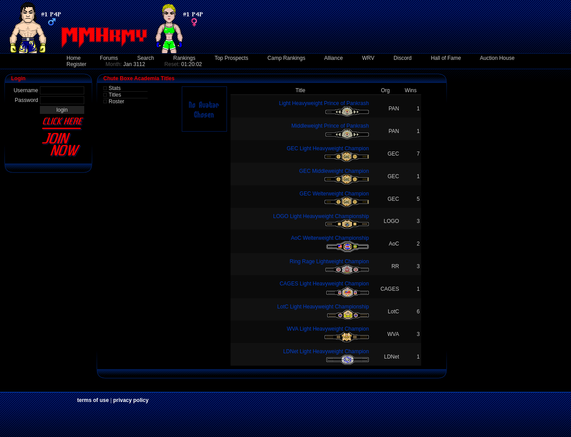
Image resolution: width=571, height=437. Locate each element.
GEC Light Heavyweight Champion (328, 148)
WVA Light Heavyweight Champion (328, 329)
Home (73, 58)
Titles (115, 95)
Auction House (497, 58)
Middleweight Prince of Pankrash (330, 126)
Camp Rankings (286, 58)
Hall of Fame (446, 58)
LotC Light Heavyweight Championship (323, 307)
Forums (109, 58)
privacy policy (131, 400)
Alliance (333, 58)
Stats (115, 88)
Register (76, 64)
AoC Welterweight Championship (330, 238)
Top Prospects (231, 58)
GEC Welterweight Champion (334, 194)
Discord (403, 58)
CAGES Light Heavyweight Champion (324, 284)
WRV (368, 58)
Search (145, 58)
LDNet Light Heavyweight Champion (326, 351)
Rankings (184, 58)
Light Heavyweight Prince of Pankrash (324, 103)
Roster (116, 101)
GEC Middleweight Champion (334, 171)
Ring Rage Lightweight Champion (329, 261)
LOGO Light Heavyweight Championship (321, 216)
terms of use (93, 400)
